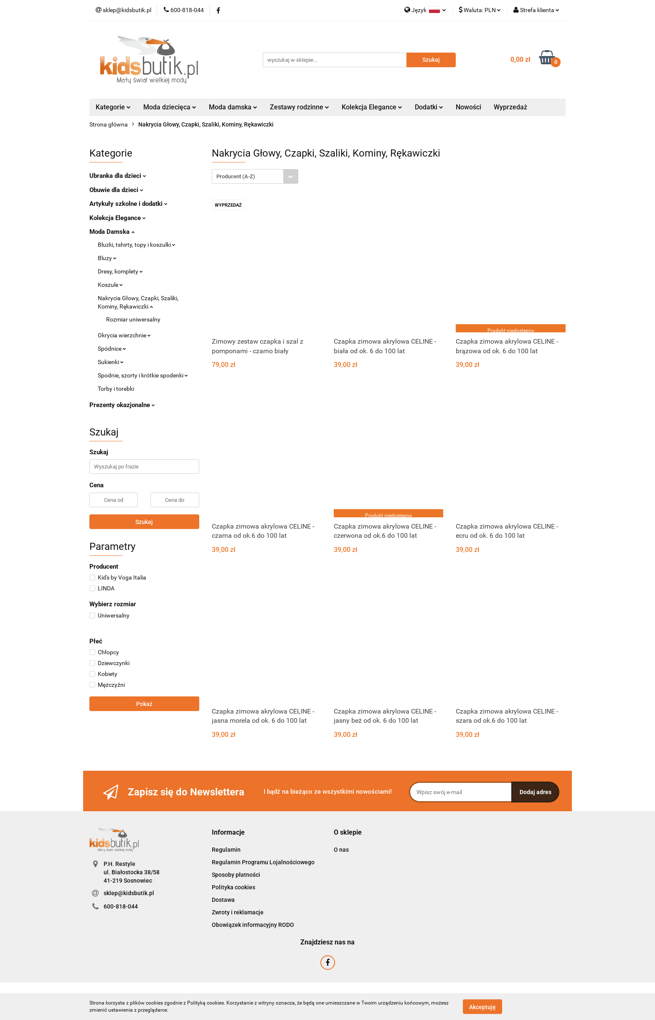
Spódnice (112, 348)
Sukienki (111, 362)
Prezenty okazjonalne (122, 405)
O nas (341, 849)
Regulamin (226, 849)
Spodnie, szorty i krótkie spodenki (143, 375)
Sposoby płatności (236, 874)
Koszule (110, 284)
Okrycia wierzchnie (124, 335)
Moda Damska (112, 231)
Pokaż (144, 704)
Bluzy (107, 258)
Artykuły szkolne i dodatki (128, 204)
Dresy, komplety (120, 271)
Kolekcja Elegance (372, 107)
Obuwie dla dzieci (116, 190)
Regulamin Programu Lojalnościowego (263, 862)
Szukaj (144, 522)
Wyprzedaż (510, 107)
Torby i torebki (116, 388)
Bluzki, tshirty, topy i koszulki (136, 244)
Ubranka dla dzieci (117, 176)
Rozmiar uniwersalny (133, 319)
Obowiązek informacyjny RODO (253, 924)
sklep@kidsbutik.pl (129, 893)
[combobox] (255, 176)
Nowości (468, 107)
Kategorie (113, 107)
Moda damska (233, 107)
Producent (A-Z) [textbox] (235, 176)
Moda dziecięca (169, 107)
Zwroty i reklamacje (238, 912)
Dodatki (429, 107)
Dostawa (223, 899)
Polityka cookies (233, 887)
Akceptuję (482, 1006)
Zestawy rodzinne (299, 107)
